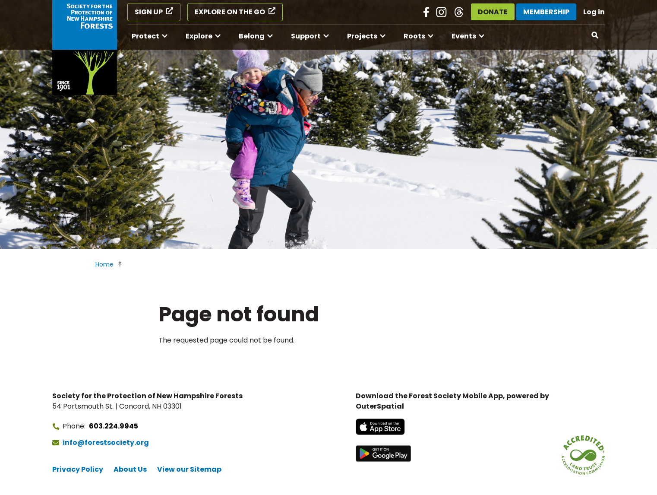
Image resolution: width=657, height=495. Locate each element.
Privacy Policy (77, 469)
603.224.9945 (113, 426)
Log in (594, 12)
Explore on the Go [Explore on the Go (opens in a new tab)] (230, 12)
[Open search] (595, 35)
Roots (414, 36)
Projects (362, 36)
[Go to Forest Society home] (84, 47)
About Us (130, 469)
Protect (145, 36)
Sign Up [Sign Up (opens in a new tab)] (149, 12)
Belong (252, 36)
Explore (199, 36)
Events (464, 36)
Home (104, 264)
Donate (493, 12)
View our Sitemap (189, 469)
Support (306, 36)
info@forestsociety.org (106, 442)
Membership (546, 12)
